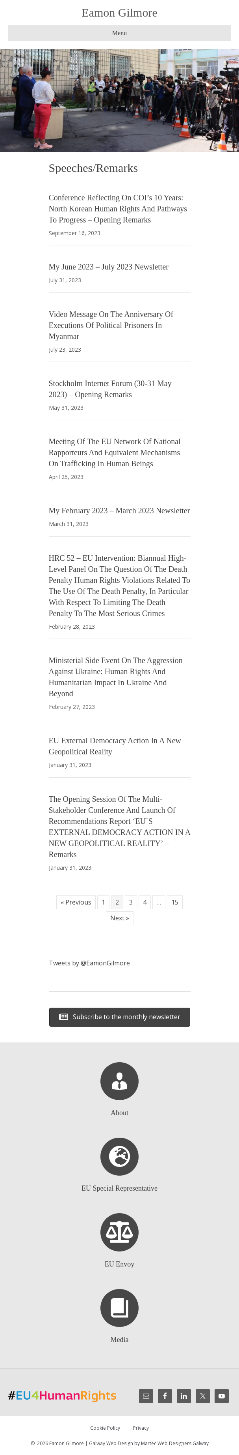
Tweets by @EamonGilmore (89, 963)
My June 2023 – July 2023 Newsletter (109, 266)
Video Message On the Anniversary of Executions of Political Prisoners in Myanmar (111, 325)
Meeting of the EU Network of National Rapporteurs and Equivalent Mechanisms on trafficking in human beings (115, 452)
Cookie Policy (105, 1428)
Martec (148, 1443)
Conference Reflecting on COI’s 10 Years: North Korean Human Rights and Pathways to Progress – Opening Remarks (118, 208)
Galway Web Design (111, 1443)
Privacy (141, 1428)
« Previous (76, 902)
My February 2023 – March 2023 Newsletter (119, 510)
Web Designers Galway (183, 1443)
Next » (119, 918)
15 (174, 902)
